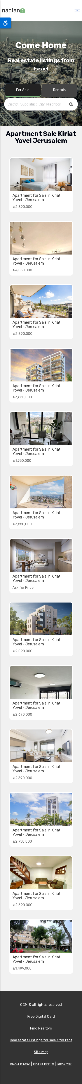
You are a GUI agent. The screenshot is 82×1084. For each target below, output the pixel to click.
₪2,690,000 (22, 905)
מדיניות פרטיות (43, 1064)
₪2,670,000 (22, 714)
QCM (24, 1005)
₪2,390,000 (22, 778)
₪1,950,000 (21, 461)
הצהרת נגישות (20, 1064)
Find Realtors (41, 1028)
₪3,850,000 (22, 397)
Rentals (59, 90)
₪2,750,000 (22, 841)
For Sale (22, 90)
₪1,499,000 (21, 968)
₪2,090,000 (22, 651)
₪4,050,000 (22, 270)
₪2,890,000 (22, 207)
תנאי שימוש (64, 1064)
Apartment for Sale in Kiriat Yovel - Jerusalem (36, 197)
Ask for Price (22, 587)
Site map (41, 1052)
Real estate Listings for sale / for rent (41, 1040)
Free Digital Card (41, 1016)
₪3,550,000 (22, 524)
